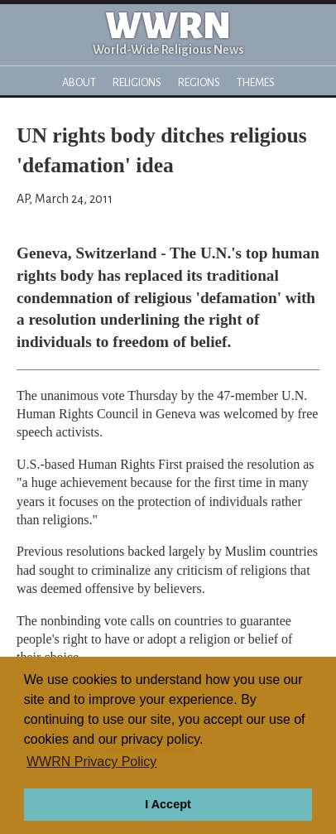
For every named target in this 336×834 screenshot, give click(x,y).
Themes (256, 82)
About (79, 82)
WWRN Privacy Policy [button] (91, 761)
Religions (137, 82)
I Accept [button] (167, 804)
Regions (199, 82)
